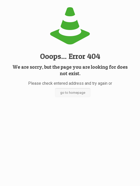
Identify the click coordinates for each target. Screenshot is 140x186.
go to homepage (72, 93)
